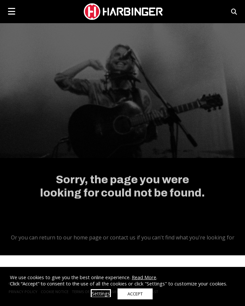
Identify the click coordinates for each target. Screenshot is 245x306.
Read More (144, 277)
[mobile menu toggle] (11, 11)
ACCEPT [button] (135, 294)
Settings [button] (101, 293)
